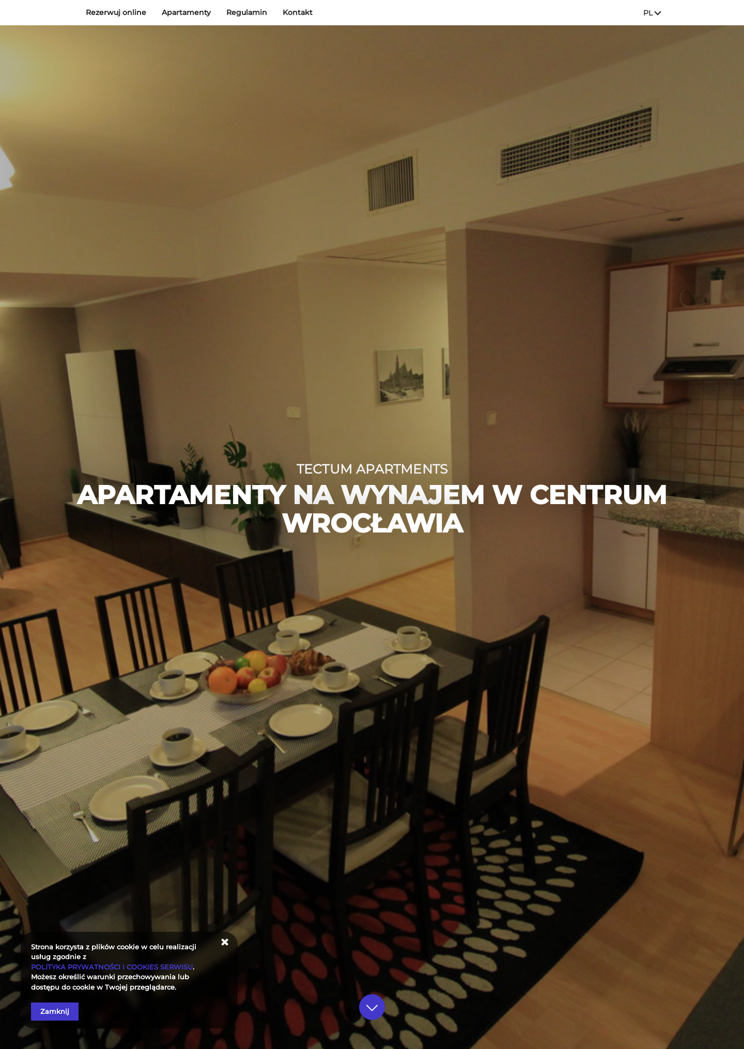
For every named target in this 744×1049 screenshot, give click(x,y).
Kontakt (298, 12)
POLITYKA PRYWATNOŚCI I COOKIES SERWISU (112, 967)
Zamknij (54, 1011)
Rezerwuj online (116, 12)
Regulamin (246, 12)
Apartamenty (186, 12)
